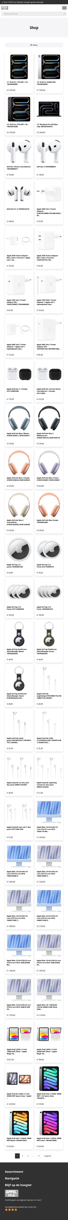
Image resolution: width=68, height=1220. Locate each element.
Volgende (47, 1156)
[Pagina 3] (27, 1155)
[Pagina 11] (39, 1155)
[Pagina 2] (22, 1155)
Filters (34, 45)
